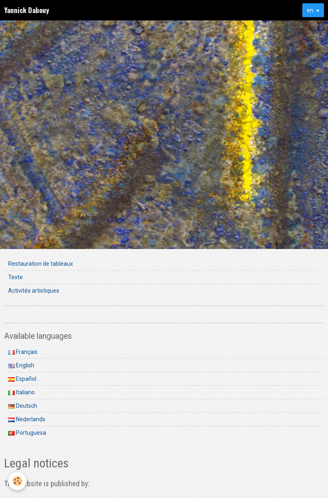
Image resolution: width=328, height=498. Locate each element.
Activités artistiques (33, 290)
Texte (15, 277)
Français (23, 352)
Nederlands (26, 419)
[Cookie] (17, 481)
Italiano (21, 392)
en (310, 10)
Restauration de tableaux (40, 263)
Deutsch (22, 405)
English (21, 365)
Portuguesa (27, 432)
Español (22, 379)
